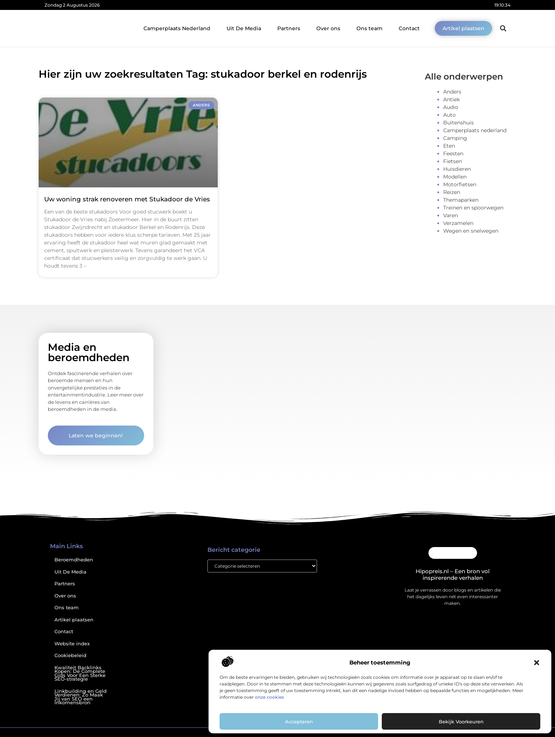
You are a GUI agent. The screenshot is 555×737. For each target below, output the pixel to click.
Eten (449, 145)
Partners (288, 28)
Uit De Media (244, 28)
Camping (455, 138)
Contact (409, 28)
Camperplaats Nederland (176, 28)
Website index (72, 643)
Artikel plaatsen (73, 620)
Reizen (451, 192)
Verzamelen (458, 223)
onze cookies (269, 697)
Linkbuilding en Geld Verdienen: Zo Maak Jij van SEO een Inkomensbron (80, 697)
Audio (450, 107)
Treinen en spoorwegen (473, 207)
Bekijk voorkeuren (461, 721)
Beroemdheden (73, 560)
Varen (450, 215)
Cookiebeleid (70, 655)
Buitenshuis (458, 122)
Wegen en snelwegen (470, 231)
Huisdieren (457, 169)
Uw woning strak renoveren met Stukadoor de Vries (127, 199)
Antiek (451, 99)
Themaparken (460, 200)
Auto (449, 115)
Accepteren (299, 721)
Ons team (369, 28)
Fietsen (452, 161)
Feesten (453, 153)
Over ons (328, 28)
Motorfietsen (459, 184)
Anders (452, 91)
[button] (536, 662)
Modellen (455, 176)
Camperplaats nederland (474, 130)
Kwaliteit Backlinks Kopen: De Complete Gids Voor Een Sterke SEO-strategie (80, 673)
